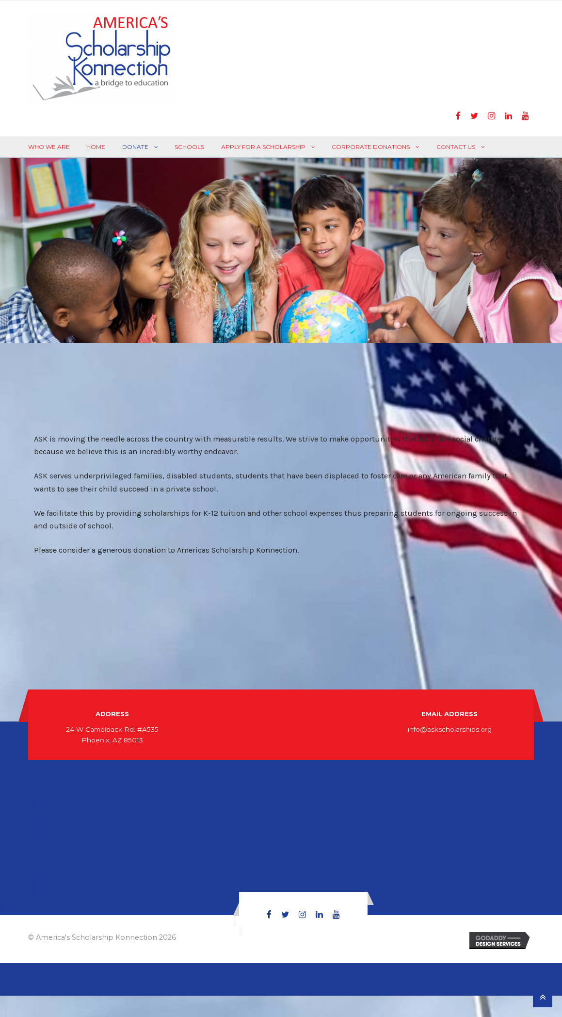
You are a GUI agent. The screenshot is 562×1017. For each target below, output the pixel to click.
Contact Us (455, 146)
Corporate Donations (371, 146)
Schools (189, 146)
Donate (135, 146)
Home (95, 146)
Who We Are (49, 146)
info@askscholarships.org (450, 729)
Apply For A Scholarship (263, 146)
